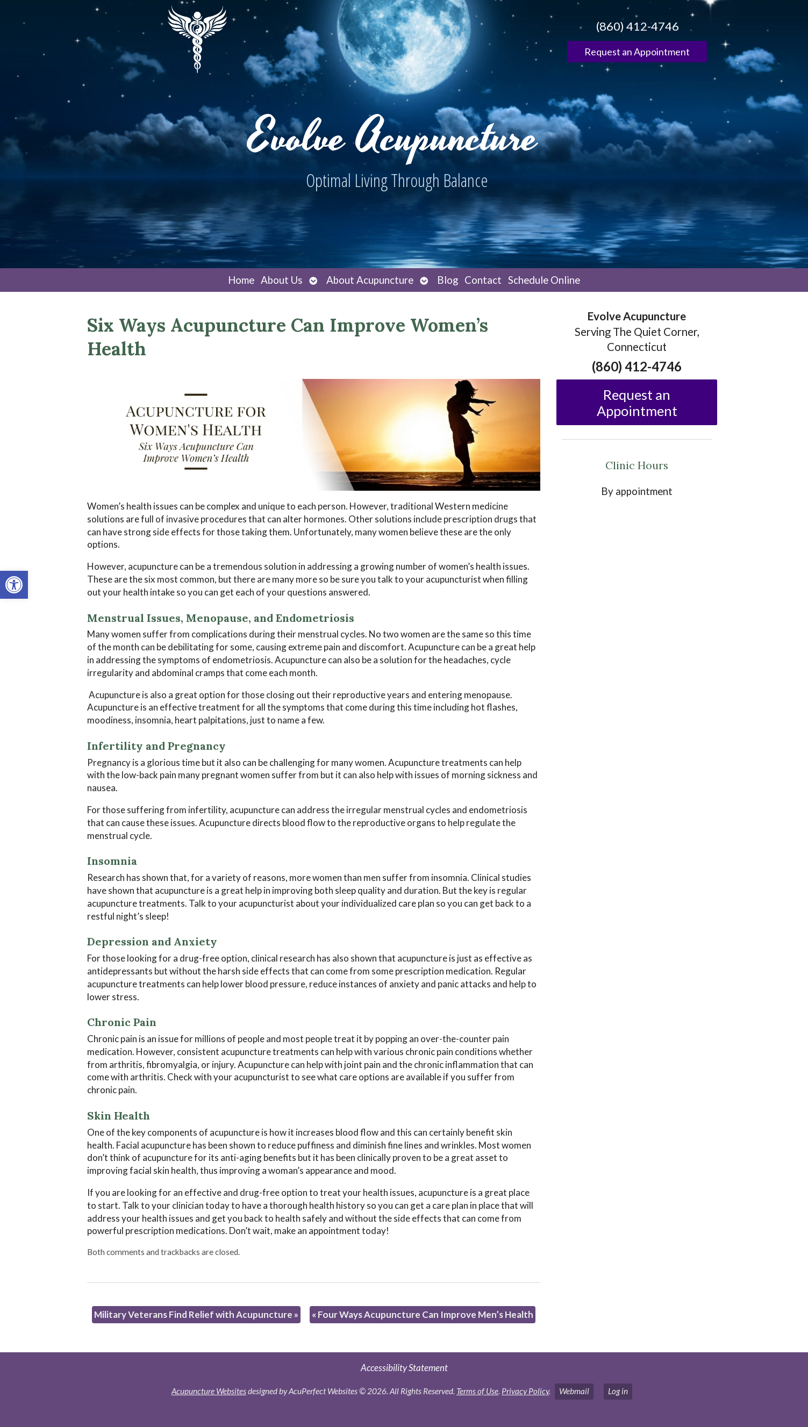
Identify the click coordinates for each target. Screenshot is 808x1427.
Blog (447, 280)
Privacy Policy (525, 1391)
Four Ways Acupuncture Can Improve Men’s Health (422, 1314)
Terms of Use (477, 1391)
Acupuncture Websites (208, 1391)
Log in (618, 1391)
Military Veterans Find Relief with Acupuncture (196, 1314)
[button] (14, 585)
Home (241, 280)
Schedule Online (544, 280)
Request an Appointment (637, 52)
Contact (483, 280)
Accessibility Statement (404, 1367)
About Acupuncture (369, 280)
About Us (282, 280)
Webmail (574, 1391)
